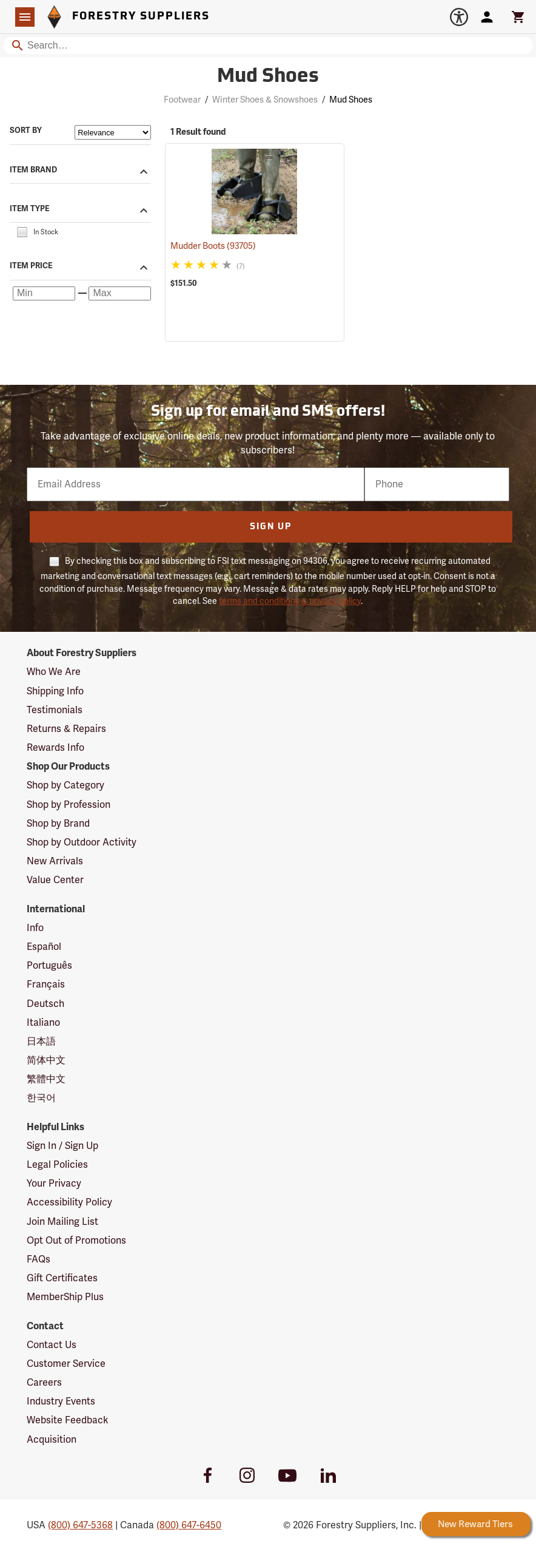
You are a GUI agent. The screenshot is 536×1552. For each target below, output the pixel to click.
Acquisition (51, 1440)
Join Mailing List (62, 1222)
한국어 (41, 1098)
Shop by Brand (58, 824)
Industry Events (61, 1401)
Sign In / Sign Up (62, 1146)
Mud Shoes (350, 100)
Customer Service (66, 1364)
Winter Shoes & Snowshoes (265, 100)
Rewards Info (55, 748)
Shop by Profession (68, 805)
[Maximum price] (120, 293)
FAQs (38, 1259)
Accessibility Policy (69, 1202)
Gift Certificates (62, 1278)
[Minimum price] (44, 293)
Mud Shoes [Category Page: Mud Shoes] (268, 77)
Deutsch (45, 1004)
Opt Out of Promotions (76, 1241)
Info (35, 928)
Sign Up (271, 527)
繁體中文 (46, 1079)
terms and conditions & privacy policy (290, 601)
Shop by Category (65, 785)
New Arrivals (55, 861)
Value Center (55, 880)
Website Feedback (68, 1420)
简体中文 (46, 1060)
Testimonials (54, 710)
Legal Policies (57, 1165)
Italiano (43, 1023)
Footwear (182, 100)
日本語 (41, 1041)
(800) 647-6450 (188, 1525)
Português (49, 966)
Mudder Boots (213, 246)
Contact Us (51, 1345)
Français (46, 984)
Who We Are (54, 672)
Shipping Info (55, 691)
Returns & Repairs (66, 729)
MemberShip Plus (65, 1297)
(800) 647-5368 (80, 1525)
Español (44, 947)
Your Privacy (54, 1184)
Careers (44, 1383)
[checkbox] (22, 232)
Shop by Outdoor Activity (81, 842)
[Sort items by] (113, 132)
